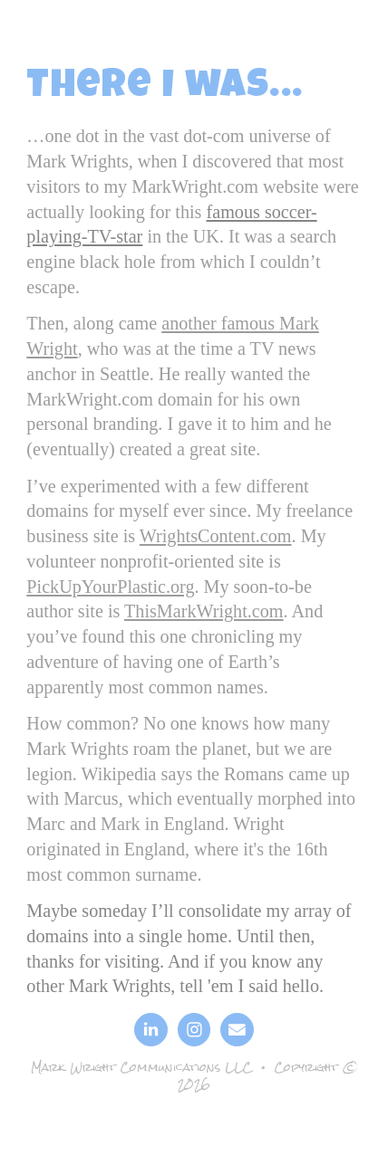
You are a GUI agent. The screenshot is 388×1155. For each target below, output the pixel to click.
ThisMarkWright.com (204, 611)
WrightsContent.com (216, 536)
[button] (151, 1029)
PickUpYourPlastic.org (110, 587)
